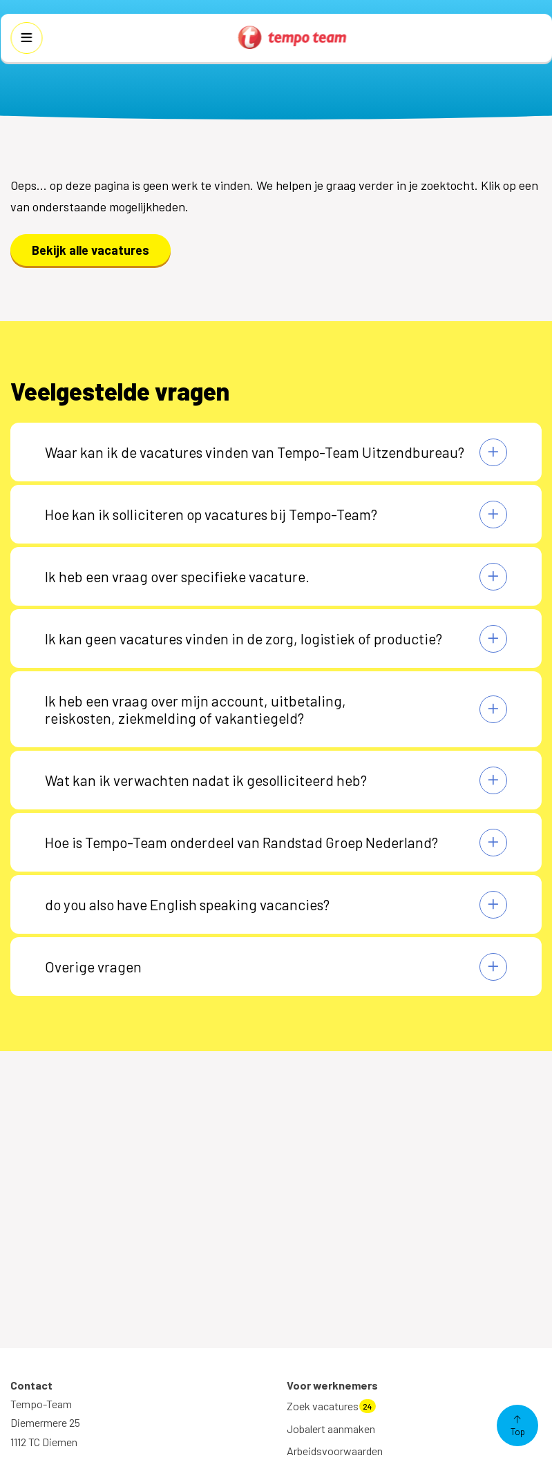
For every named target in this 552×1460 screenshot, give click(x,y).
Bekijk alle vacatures (90, 250)
